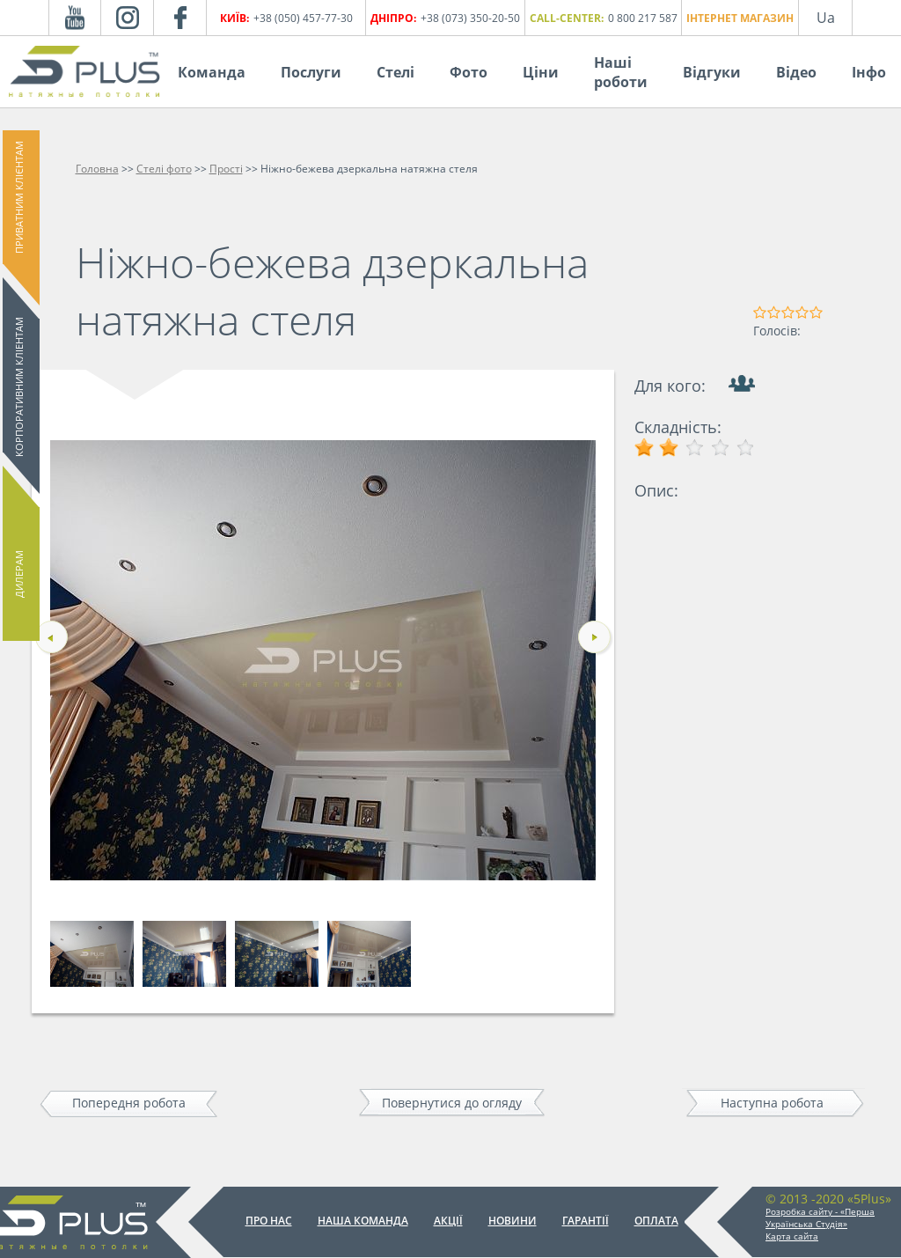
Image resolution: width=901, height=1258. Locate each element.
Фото (468, 72)
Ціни (541, 72)
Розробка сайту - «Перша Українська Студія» (820, 1217)
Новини (512, 1220)
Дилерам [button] (19, 574)
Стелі (395, 72)
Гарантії (585, 1220)
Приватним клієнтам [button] (19, 197)
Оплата (656, 1220)
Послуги (311, 72)
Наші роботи (621, 72)
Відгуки (712, 72)
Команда (211, 72)
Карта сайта (791, 1236)
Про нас (268, 1220)
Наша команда (363, 1220)
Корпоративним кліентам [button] (19, 387)
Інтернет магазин (740, 18)
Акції (448, 1220)
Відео (796, 72)
